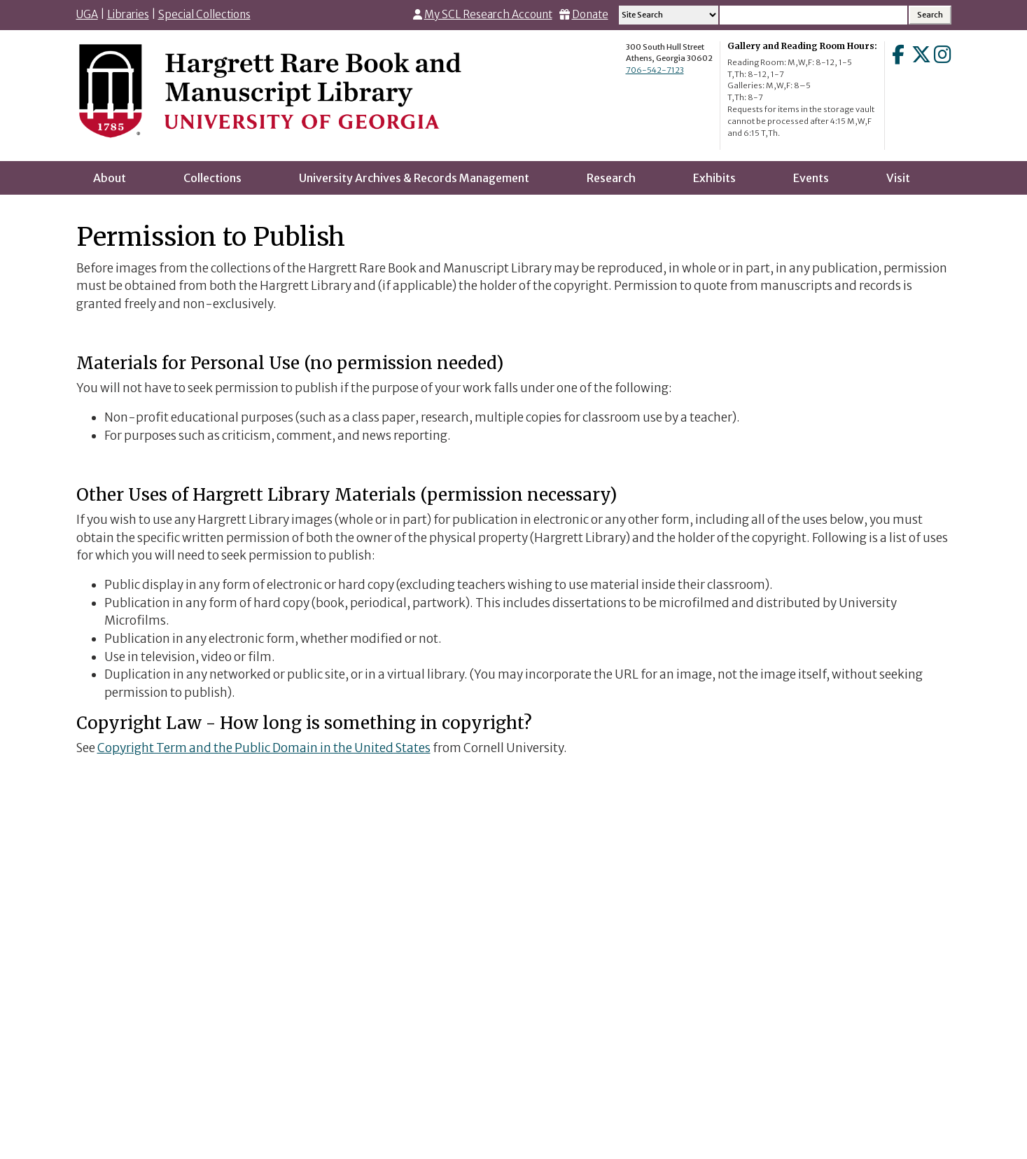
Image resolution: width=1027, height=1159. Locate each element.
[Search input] (813, 15)
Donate (590, 14)
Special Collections (204, 14)
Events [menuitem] (811, 178)
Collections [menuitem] (212, 178)
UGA (87, 14)
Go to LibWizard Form (513, 938)
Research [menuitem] (611, 178)
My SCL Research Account (488, 14)
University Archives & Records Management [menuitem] (414, 178)
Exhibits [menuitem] (714, 178)
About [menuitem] (109, 178)
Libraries (128, 14)
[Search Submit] (930, 15)
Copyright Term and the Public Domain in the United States (264, 748)
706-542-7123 (655, 70)
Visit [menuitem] (898, 178)
